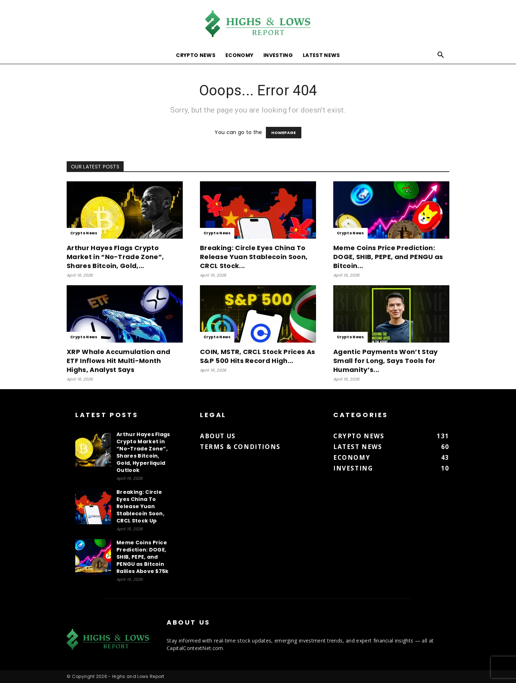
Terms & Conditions (240, 447)
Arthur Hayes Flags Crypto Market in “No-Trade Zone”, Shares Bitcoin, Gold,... (115, 256)
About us (218, 436)
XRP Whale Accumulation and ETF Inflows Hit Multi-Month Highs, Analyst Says (118, 360)
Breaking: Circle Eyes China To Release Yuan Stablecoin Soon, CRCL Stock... (253, 256)
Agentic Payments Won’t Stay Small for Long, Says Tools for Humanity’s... (385, 360)
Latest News (321, 55)
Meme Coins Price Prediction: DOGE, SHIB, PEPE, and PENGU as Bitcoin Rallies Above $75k (142, 557)
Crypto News (195, 55)
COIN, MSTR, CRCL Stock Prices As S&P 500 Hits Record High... (257, 356)
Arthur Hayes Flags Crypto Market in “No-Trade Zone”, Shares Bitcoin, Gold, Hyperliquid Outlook (143, 452)
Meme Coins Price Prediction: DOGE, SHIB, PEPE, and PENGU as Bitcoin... (388, 256)
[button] (440, 55)
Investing (278, 55)
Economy (239, 55)
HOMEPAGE (283, 132)
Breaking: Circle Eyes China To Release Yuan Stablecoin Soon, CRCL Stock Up (140, 506)
